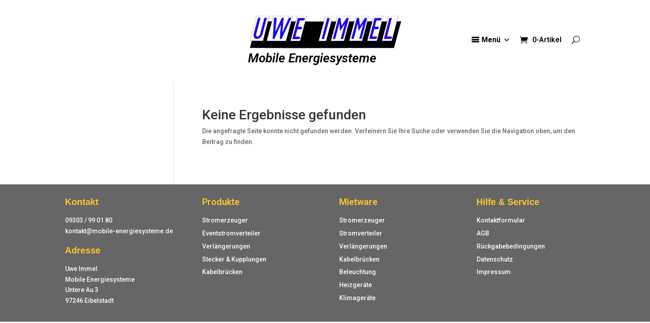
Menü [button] (496, 40)
